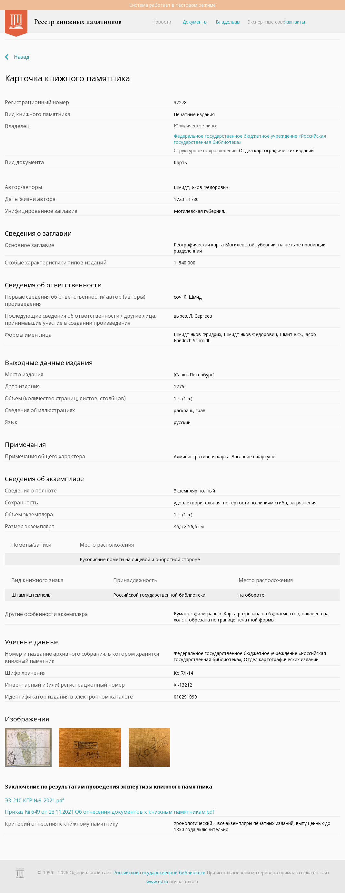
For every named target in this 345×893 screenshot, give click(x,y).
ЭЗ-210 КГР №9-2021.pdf (34, 800)
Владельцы (228, 22)
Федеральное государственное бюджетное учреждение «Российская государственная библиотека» (250, 139)
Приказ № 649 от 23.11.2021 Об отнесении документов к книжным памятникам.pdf (109, 811)
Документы (194, 22)
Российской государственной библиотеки (159, 872)
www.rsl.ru (157, 881)
